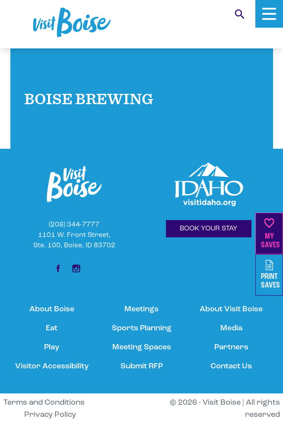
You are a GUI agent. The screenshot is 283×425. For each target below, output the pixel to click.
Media (231, 328)
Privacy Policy (50, 415)
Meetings (141, 309)
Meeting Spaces (141, 347)
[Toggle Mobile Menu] (269, 14)
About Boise (51, 309)
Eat (51, 328)
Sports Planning (142, 328)
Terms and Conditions (44, 403)
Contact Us (231, 366)
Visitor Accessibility (52, 366)
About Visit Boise (231, 309)
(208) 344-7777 (74, 224)
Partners (231, 347)
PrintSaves (270, 275)
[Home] (72, 22)
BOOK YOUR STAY (209, 228)
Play (51, 347)
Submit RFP (142, 366)
